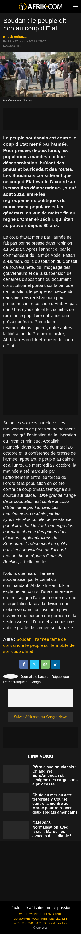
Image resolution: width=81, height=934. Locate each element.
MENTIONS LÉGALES (54, 918)
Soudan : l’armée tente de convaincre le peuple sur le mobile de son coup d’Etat (39, 645)
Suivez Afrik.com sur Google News (40, 717)
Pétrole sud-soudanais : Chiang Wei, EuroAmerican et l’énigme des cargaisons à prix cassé (55, 775)
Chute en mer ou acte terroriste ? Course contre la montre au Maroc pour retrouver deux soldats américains (55, 803)
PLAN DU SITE (53, 914)
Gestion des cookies (55, 923)
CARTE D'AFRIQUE (30, 914)
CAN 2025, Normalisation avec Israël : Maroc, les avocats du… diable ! (51, 829)
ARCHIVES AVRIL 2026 (27, 923)
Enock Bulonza (15, 36)
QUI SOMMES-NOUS (26, 918)
